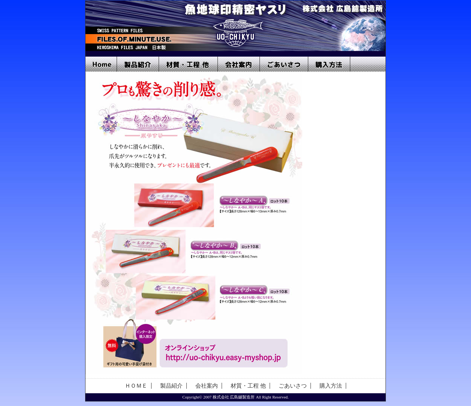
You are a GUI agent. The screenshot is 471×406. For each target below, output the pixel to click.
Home (101, 64)
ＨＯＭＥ (136, 386)
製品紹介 (138, 64)
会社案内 (239, 64)
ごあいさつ (284, 64)
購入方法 (329, 64)
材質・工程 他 (188, 64)
